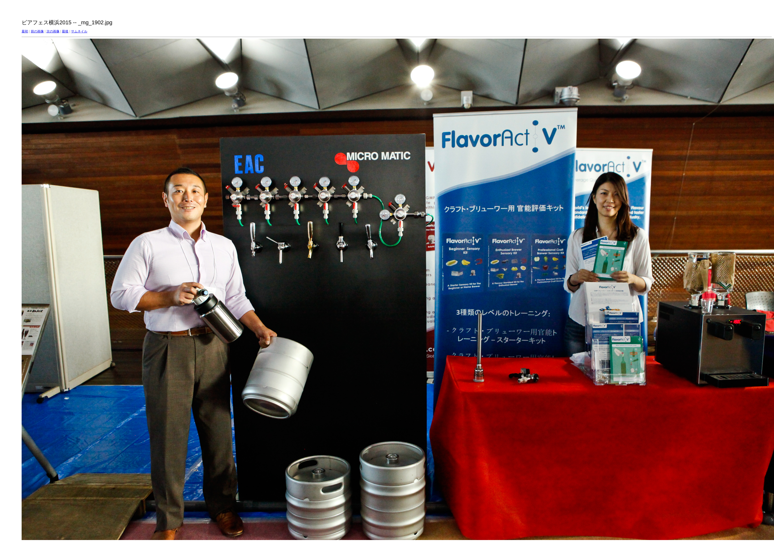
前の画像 (37, 31)
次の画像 (52, 31)
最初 (25, 31)
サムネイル (79, 31)
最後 (65, 31)
